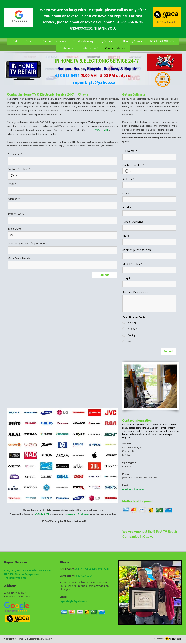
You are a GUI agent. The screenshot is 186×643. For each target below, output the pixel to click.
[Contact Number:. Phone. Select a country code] (13, 176)
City (125, 193)
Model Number (132, 264)
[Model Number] (148, 270)
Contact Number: (19, 169)
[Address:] (61, 205)
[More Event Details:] (61, 265)
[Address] (148, 185)
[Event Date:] (11, 235)
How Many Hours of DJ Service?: (28, 243)
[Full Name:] (61, 161)
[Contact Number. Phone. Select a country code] (128, 171)
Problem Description (135, 292)
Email (12, 183)
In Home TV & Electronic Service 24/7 (33, 638)
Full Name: (15, 154)
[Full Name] (148, 157)
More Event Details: (19, 258)
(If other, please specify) (136, 249)
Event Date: (14, 228)
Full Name (129, 150)
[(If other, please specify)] (148, 256)
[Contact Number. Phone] (153, 171)
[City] (148, 199)
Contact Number (133, 165)
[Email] (61, 190)
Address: (14, 198)
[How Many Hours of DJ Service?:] (61, 250)
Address (128, 179)
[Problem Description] (149, 303)
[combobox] (62, 220)
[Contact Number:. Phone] (66, 175)
